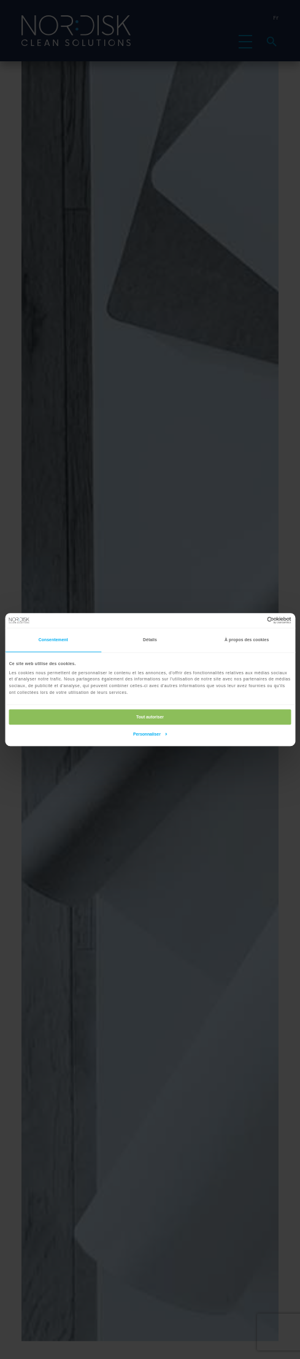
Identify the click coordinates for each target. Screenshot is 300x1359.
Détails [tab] (150, 640)
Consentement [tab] (53, 640)
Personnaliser (150, 734)
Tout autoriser (150, 717)
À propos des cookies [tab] (247, 640)
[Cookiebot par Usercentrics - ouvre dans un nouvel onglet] (237, 620)
